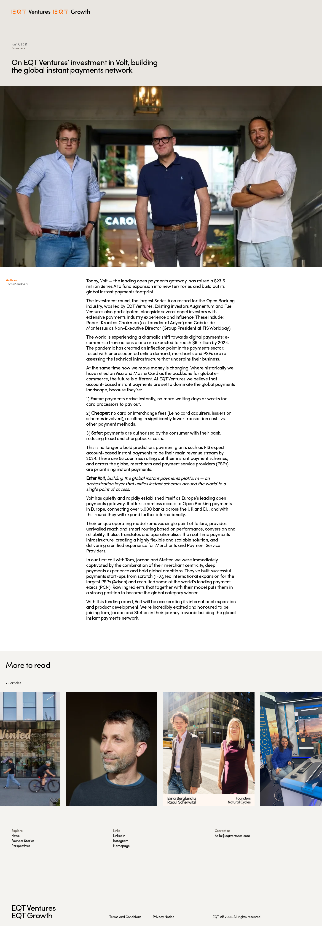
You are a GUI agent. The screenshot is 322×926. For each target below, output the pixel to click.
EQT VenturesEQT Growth (33, 912)
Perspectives (20, 846)
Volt (103, 281)
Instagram (120, 841)
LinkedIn (119, 836)
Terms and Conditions (125, 917)
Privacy (159, 917)
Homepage (121, 846)
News (15, 836)
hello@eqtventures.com (232, 836)
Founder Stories (22, 841)
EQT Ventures (139, 306)
